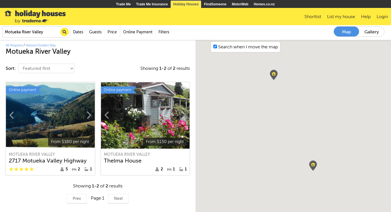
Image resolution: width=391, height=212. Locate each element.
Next (118, 198)
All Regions (14, 45)
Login (382, 16)
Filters (163, 32)
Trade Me (123, 4)
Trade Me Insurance (152, 4)
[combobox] (36, 32)
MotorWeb (240, 4)
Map (346, 31)
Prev (77, 198)
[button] (274, 75)
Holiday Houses (186, 4)
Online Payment (137, 32)
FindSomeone (215, 4)
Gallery (371, 31)
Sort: (11, 68)
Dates (78, 32)
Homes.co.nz (264, 4)
